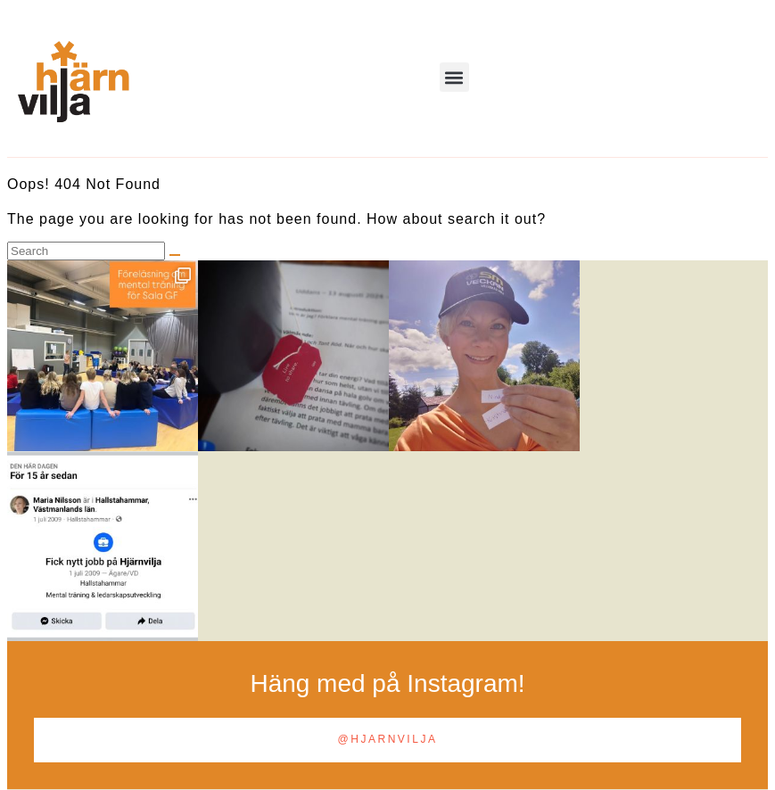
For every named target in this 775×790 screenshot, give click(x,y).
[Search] (174, 255)
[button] (454, 77)
